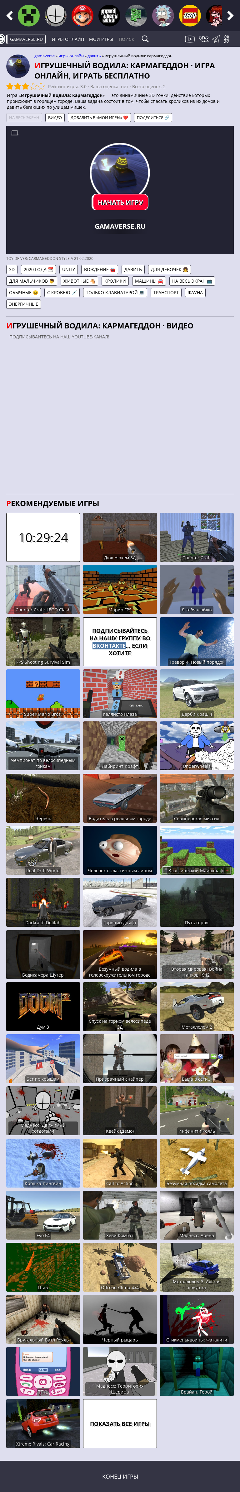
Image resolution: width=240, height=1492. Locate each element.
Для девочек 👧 (169, 269)
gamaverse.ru (26, 39)
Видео (55, 117)
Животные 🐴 (79, 281)
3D (12, 269)
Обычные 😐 (23, 292)
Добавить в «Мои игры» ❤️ (99, 117)
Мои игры (101, 39)
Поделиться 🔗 (153, 117)
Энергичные (23, 304)
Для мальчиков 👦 (31, 281)
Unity (68, 269)
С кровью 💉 (62, 292)
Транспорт (166, 292)
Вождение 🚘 (99, 269)
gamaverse (44, 56)
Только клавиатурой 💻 (115, 292)
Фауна (195, 292)
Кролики (115, 281)
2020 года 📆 (38, 269)
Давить (94, 56)
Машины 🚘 (149, 281)
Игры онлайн (68, 39)
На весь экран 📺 (192, 281)
